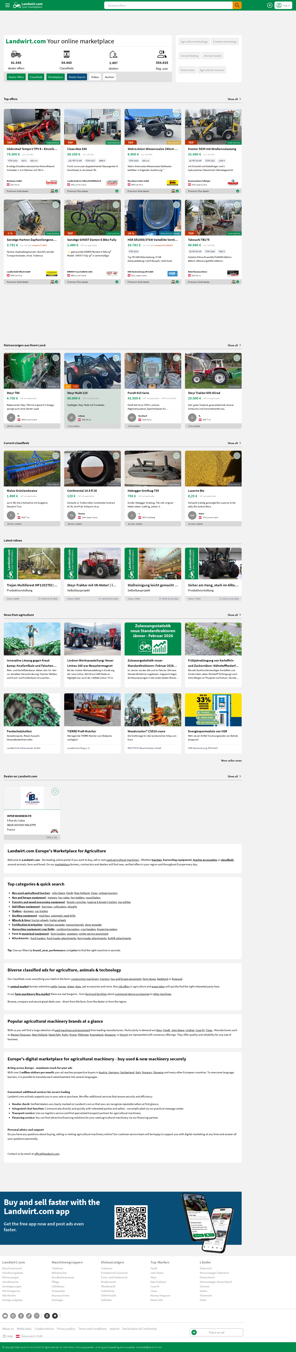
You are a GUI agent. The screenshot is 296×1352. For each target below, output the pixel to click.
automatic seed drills (63, 915)
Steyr (159, 1030)
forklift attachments (119, 938)
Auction (109, 77)
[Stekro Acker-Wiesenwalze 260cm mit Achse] (153, 151)
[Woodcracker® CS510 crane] (153, 723)
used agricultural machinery (122, 860)
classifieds (36, 77)
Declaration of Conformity (140, 1328)
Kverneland (96, 1034)
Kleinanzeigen (10, 1277)
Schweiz (204, 1286)
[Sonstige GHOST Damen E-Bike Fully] (92, 242)
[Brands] (55, 1316)
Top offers (10, 99)
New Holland (81, 893)
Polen (203, 1300)
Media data (24, 1328)
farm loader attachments (91, 938)
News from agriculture (19, 615)
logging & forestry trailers (102, 902)
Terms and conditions (92, 1328)
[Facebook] (21, 1316)
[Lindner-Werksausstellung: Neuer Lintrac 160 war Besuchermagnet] (92, 654)
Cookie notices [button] (44, 1328)
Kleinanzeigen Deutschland (216, 1282)
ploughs (72, 906)
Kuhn (65, 1034)
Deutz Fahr (55, 1034)
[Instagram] (13, 1316)
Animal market (212, 55)
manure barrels (75, 924)
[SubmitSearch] (237, 5)
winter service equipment (93, 933)
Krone (72, 1034)
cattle (53, 986)
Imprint (114, 1328)
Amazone (110, 1034)
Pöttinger (83, 1034)
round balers (93, 897)
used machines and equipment (72, 1030)
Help (7, 1336)
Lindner (190, 1030)
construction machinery (85, 979)
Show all (235, 99)
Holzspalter (58, 1291)
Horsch (124, 1034)
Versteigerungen (11, 1286)
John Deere (58, 893)
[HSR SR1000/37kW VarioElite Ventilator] (153, 242)
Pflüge (55, 1282)
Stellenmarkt (108, 1295)
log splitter (124, 902)
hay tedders (77, 897)
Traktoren (57, 1268)
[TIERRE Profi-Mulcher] (92, 723)
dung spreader (93, 924)
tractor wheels (40, 920)
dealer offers (16, 77)
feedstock (162, 979)
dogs (78, 986)
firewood (177, 979)
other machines (162, 994)
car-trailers (41, 911)
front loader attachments (61, 938)
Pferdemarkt (108, 1286)
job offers (124, 986)
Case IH (200, 1030)
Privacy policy (66, 1328)
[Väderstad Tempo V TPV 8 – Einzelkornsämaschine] (32, 151)
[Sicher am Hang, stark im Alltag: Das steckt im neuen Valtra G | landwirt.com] (213, 574)
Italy (138, 1072)
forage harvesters (107, 929)
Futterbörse (107, 1291)
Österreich (206, 1268)
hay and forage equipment (126, 979)
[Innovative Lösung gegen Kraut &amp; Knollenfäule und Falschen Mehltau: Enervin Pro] (32, 654)
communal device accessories (132, 994)
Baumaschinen (60, 1295)
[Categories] (47, 1316)
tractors (104, 979)
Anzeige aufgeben (12, 1300)
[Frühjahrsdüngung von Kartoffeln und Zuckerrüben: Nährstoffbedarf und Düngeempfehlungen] (213, 654)
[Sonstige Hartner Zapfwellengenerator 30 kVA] (32, 242)
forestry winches (76, 902)
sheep (70, 986)
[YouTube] (5, 1316)
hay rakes (63, 897)
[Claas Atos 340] (92, 151)
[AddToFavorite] (55, 114)
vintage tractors (108, 893)
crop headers (88, 929)
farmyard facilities (96, 994)
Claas (94, 893)
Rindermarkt (108, 1282)
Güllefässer (58, 1286)
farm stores (149, 979)
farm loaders (58, 933)
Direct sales (187, 70)
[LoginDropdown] (283, 5)
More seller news (231, 760)
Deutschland (207, 1277)
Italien (203, 1291)
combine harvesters (67, 929)
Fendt (69, 893)
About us (8, 1328)
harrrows (47, 906)
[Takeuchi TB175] (213, 242)
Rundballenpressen (63, 1277)
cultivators (60, 906)
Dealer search (77, 77)
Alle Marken (9, 1295)
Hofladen (106, 1300)
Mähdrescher (59, 1273)
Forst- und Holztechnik (114, 1277)
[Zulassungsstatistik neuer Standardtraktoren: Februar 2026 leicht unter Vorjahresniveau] (153, 654)
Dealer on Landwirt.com (20, 776)
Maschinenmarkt (12, 1268)
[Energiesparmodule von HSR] (213, 723)
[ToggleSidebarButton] (7, 5)
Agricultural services (212, 70)
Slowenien (206, 1295)
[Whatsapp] (36, 1316)
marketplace (62, 864)
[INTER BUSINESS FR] (32, 813)
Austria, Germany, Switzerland (116, 1072)
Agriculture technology (194, 41)
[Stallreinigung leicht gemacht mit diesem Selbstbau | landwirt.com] (153, 574)
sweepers (72, 933)
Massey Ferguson (21, 1034)
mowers (52, 897)
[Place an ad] (270, 5)
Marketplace (55, 77)
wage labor (158, 986)
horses (62, 986)
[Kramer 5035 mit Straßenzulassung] (213, 151)
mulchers (44, 915)
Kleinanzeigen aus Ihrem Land (24, 345)
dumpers (28, 911)
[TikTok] (29, 1316)
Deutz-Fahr (156, 1300)
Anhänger (57, 1300)
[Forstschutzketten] (32, 723)
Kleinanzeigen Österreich (214, 1273)
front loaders (38, 938)
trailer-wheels (58, 920)
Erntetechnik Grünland (114, 1273)
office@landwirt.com (46, 1153)
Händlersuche (10, 1282)
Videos (95, 77)
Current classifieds (16, 443)
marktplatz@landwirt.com (149, 1347)
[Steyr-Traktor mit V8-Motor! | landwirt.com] (92, 574)
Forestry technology (225, 41)
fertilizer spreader (54, 924)
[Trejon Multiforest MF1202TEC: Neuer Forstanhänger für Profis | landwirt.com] (32, 574)
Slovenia (158, 1072)
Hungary (147, 1072)
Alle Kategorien (11, 1291)
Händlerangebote (12, 1273)
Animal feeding (189, 55)
